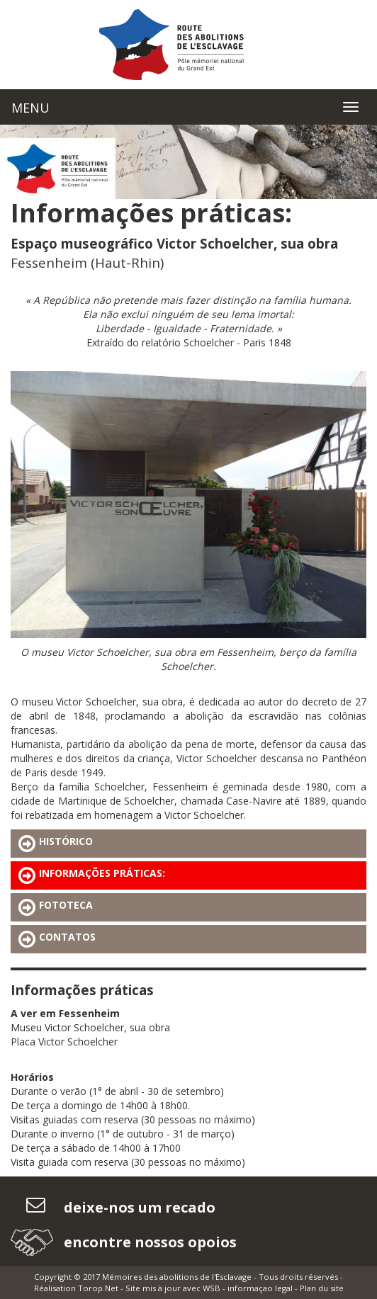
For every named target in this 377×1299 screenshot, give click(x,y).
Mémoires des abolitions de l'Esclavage (177, 1276)
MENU (30, 107)
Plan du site (322, 1288)
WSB (211, 1288)
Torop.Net (98, 1288)
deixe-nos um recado (137, 1207)
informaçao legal (260, 1288)
